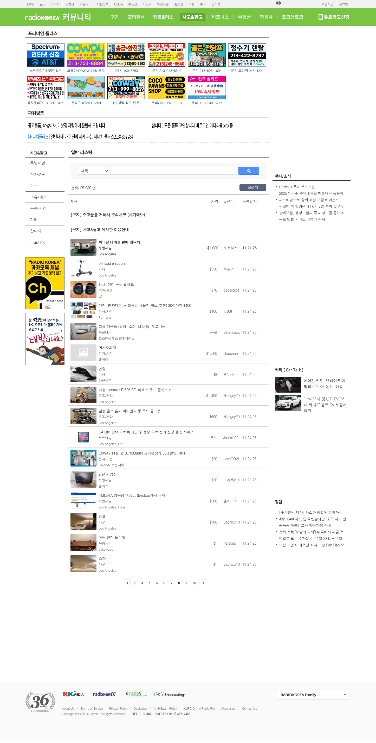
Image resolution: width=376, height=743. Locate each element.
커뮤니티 (86, 4)
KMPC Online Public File (199, 708)
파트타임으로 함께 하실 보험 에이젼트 (309, 199)
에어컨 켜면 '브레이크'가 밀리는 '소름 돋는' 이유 (324, 383)
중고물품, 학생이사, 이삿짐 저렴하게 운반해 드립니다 (66, 125)
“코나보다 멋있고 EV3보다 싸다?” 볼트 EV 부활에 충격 (325, 404)
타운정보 (103, 4)
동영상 (69, 4)
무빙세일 (37, 163)
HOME (29, 4)
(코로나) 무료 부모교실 (297, 186)
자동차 (146, 4)
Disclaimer (140, 708)
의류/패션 (38, 197)
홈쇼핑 (178, 4)
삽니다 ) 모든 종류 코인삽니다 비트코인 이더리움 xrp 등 (192, 125)
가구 (34, 185)
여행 (192, 4)
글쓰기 (253, 187)
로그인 (343, 4)
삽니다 (35, 231)
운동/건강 (38, 208)
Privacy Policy (118, 708)
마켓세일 (163, 4)
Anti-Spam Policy (165, 708)
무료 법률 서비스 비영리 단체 (302, 219)
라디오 (55, 4)
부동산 (132, 4)
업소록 (215, 4)
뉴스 (43, 4)
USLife (118, 4)
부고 (203, 4)
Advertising (228, 708)
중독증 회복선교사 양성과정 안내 (305, 525)
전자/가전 (38, 174)
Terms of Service (92, 708)
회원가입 (328, 4)
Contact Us (249, 708)
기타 (34, 219)
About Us (68, 708)
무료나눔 (37, 242)
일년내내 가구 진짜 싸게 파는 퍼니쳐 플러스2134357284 (80, 136)
